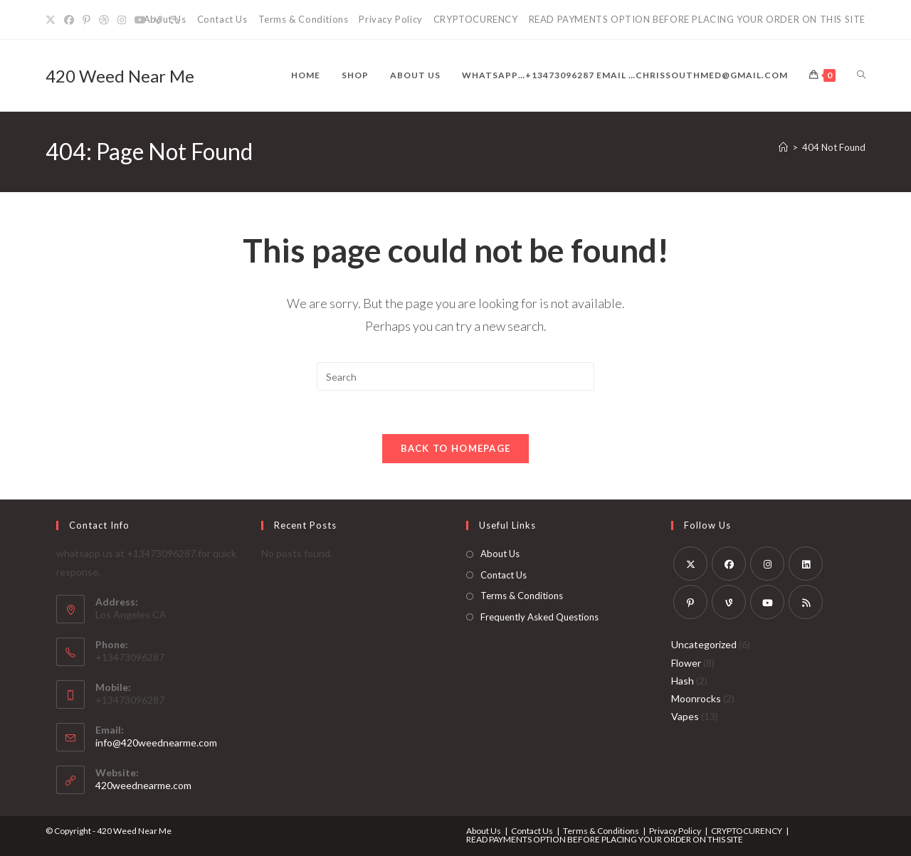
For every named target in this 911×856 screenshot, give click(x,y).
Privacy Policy (390, 19)
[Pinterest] (86, 20)
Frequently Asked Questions (539, 617)
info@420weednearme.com (156, 742)
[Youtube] (140, 20)
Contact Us (222, 19)
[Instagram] (121, 20)
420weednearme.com (143, 785)
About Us (500, 553)
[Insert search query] (455, 376)
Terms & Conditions (303, 19)
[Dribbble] (104, 20)
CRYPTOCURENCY (475, 19)
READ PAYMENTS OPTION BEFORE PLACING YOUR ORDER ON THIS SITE (697, 19)
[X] (53, 20)
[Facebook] (69, 20)
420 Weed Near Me (120, 75)
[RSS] (175, 20)
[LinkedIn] (806, 563)
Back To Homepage (456, 448)
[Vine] (158, 20)
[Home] (783, 147)
